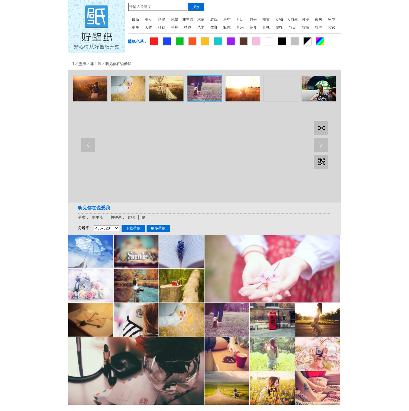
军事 (135, 27)
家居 (318, 19)
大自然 (292, 19)
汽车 (200, 19)
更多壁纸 (158, 228)
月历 (240, 19)
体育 (214, 27)
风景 (174, 19)
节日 (292, 27)
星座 (174, 27)
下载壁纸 (133, 228)
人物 (148, 27)
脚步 (131, 217)
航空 (318, 27)
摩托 (279, 27)
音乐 (240, 27)
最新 (135, 19)
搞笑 (266, 19)
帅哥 (253, 19)
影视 (266, 27)
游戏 (214, 19)
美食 (253, 27)
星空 (227, 19)
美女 (148, 19)
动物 (279, 19)
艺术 (200, 27)
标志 (227, 27)
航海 (305, 27)
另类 (331, 19)
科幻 (161, 27)
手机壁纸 (79, 64)
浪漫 (305, 19)
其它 (331, 27)
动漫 (161, 19)
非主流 (187, 19)
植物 (187, 27)
